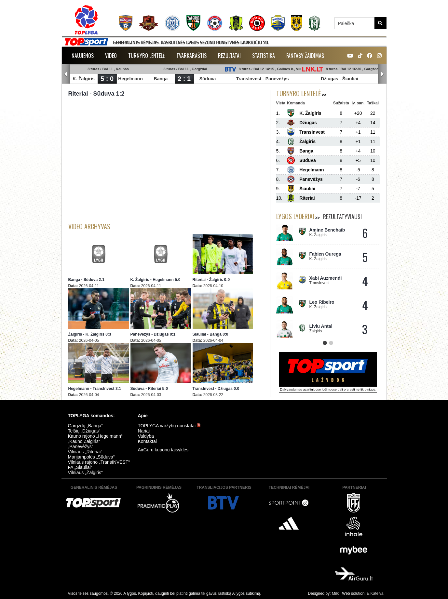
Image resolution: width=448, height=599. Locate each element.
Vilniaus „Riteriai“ (85, 451)
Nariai (144, 430)
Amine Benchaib (327, 230)
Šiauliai (351, 78)
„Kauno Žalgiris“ (84, 441)
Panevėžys (277, 78)
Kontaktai (147, 441)
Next (382, 74)
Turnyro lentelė (146, 56)
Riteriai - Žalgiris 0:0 (211, 279)
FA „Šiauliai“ (80, 467)
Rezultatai (229, 56)
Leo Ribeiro (321, 302)
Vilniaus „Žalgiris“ (85, 472)
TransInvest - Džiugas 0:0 (216, 388)
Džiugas (329, 78)
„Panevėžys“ (80, 446)
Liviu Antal (321, 326)
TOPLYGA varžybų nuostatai (169, 425)
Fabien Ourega (325, 254)
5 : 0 (107, 78)
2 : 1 (184, 78)
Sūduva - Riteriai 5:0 (149, 388)
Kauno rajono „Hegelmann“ (95, 436)
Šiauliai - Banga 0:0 (210, 334)
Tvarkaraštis (191, 56)
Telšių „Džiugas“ (84, 430)
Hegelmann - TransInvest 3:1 (94, 388)
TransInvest (249, 78)
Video (111, 56)
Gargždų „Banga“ (85, 425)
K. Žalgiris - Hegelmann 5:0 (155, 279)
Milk (335, 593)
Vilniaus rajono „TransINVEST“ (99, 462)
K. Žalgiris (84, 78)
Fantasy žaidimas (305, 56)
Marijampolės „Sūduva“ (91, 456)
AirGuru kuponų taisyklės (163, 449)
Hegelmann (130, 78)
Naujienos (83, 56)
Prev (66, 74)
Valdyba (146, 436)
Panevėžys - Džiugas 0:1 (153, 334)
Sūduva (207, 78)
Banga (161, 78)
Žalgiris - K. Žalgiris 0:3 (89, 334)
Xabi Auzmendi (325, 278)
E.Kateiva (375, 593)
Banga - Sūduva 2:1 (86, 279)
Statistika (263, 56)
